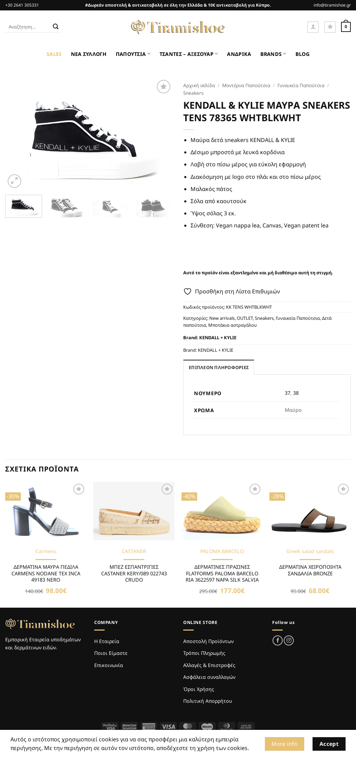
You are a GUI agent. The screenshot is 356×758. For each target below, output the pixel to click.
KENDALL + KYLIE (217, 337)
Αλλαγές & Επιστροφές (209, 665)
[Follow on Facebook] (278, 640)
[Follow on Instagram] (289, 640)
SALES (54, 54)
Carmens (45, 551)
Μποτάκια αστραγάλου (232, 325)
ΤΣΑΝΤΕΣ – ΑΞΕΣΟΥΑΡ (189, 53)
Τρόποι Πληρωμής (204, 653)
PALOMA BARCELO (222, 551)
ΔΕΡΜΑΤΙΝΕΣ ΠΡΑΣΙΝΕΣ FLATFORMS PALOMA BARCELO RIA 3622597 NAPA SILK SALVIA (222, 573)
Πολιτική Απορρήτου (207, 701)
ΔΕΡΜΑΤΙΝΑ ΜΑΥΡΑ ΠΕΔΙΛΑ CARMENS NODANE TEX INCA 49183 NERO (45, 573)
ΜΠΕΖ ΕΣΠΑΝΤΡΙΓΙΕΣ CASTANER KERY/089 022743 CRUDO (134, 573)
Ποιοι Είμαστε (111, 653)
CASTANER (134, 551)
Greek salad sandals (310, 551)
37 (287, 393)
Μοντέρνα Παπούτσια (246, 85)
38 (296, 393)
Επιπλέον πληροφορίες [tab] (219, 367)
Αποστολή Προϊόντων (208, 641)
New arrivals (222, 318)
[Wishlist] (329, 27)
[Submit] (56, 27)
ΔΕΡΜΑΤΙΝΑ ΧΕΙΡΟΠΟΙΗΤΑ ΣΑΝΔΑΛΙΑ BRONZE (310, 570)
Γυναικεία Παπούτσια (300, 85)
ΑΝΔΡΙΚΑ (239, 54)
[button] (312, 27)
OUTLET (245, 318)
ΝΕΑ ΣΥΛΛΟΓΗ (89, 54)
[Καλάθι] (346, 27)
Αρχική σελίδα (199, 85)
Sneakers (193, 93)
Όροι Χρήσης (198, 689)
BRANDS (273, 53)
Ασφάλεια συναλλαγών (209, 677)
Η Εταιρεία (106, 641)
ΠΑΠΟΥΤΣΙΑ (133, 53)
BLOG (302, 54)
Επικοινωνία (108, 665)
